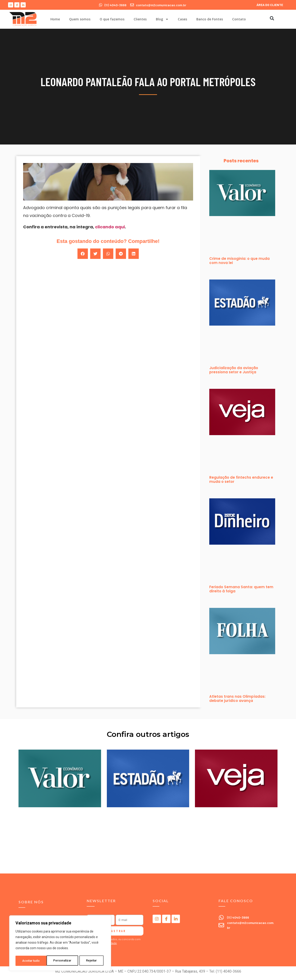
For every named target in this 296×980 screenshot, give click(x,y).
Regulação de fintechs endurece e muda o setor (241, 479)
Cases (182, 19)
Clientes (140, 19)
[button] (272, 18)
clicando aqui (110, 227)
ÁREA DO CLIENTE (269, 5)
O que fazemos (112, 19)
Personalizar (31, 961)
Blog (162, 19)
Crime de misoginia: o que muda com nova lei (239, 260)
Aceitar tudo (89, 961)
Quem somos (79, 19)
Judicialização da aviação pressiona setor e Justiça (233, 369)
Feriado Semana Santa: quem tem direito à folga (241, 589)
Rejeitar (61, 961)
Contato (239, 19)
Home (55, 19)
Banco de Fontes (209, 19)
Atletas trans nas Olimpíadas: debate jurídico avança (237, 698)
